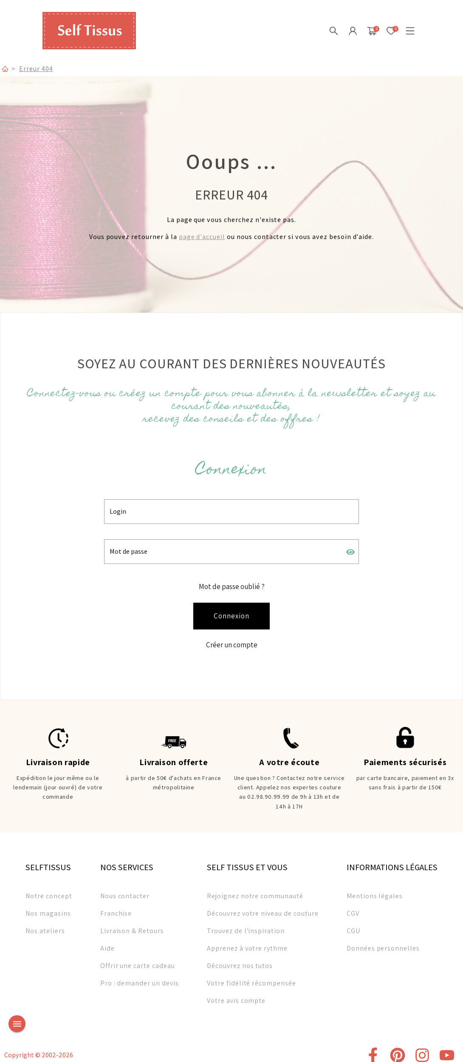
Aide (107, 943)
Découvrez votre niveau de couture (263, 908)
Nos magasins (48, 908)
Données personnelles (383, 943)
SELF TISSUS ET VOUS (247, 862)
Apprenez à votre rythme (247, 943)
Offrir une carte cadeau (137, 960)
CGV (353, 908)
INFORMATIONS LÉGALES (392, 862)
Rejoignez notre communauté (255, 890)
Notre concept (48, 890)
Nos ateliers (45, 925)
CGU (353, 925)
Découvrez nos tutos (240, 960)
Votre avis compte (236, 995)
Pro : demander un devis (139, 978)
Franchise (116, 908)
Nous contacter (125, 890)
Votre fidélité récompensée (251, 978)
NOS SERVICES (126, 862)
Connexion (231, 613)
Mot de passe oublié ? (232, 584)
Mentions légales (375, 890)
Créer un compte (231, 641)
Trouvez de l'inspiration (246, 925)
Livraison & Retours (132, 925)
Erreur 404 (36, 68)
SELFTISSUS (48, 862)
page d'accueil (202, 236)
